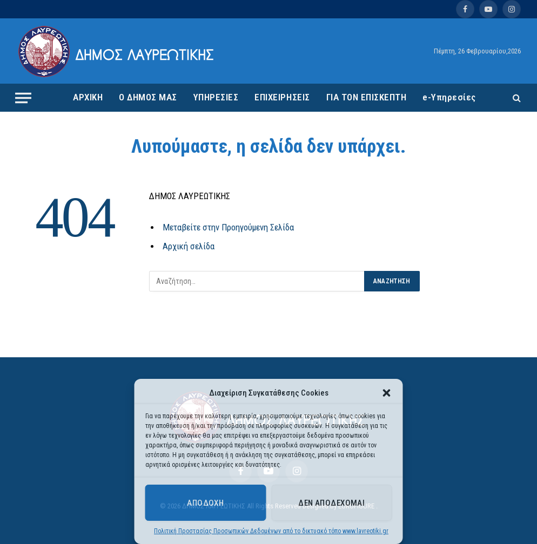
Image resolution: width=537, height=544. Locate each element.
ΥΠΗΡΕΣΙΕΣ (216, 97)
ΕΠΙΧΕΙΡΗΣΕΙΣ (282, 97)
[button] (386, 392)
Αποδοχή (205, 503)
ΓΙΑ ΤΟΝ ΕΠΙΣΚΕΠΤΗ (366, 97)
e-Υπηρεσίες (449, 97)
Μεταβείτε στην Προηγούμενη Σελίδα (228, 227)
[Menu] (23, 98)
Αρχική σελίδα (188, 246)
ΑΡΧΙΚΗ (88, 97)
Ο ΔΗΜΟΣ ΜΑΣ (148, 97)
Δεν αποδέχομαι (331, 503)
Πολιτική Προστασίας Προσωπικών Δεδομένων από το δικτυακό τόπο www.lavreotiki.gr (271, 531)
